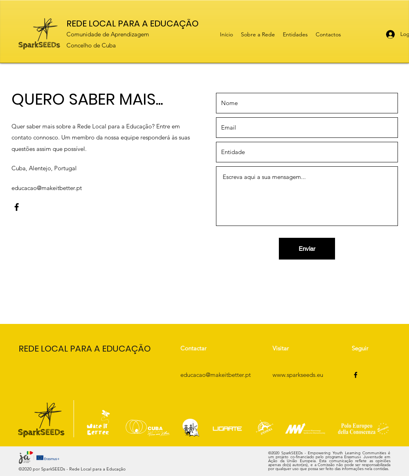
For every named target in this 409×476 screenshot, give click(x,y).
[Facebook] (16, 207)
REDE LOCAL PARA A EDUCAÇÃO (132, 23)
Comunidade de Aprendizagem (107, 34)
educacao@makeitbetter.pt (46, 188)
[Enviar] (307, 249)
